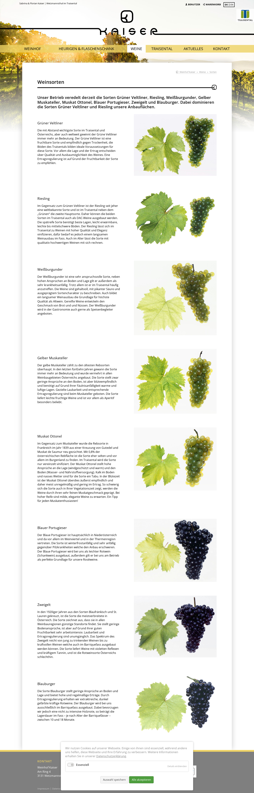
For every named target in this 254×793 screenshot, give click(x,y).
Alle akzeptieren (141, 779)
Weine (202, 72)
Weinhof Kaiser (187, 72)
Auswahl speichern (114, 779)
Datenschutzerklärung (111, 756)
